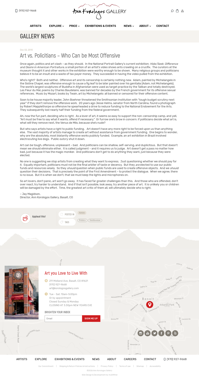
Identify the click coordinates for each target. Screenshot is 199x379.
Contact (162, 26)
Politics (82, 220)
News (128, 26)
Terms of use (125, 366)
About (144, 26)
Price (73, 26)
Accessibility (155, 366)
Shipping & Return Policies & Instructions (77, 366)
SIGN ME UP (91, 318)
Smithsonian (95, 220)
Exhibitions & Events (100, 26)
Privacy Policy (107, 366)
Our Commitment (45, 366)
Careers (130, 359)
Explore (55, 26)
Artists (35, 26)
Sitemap (140, 366)
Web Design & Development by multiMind (99, 375)
